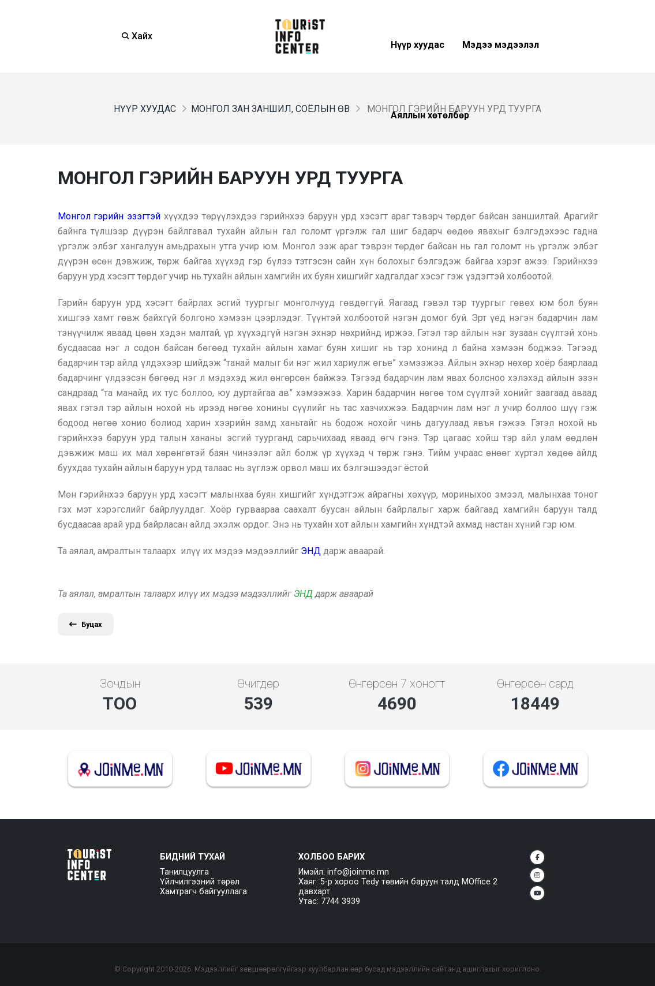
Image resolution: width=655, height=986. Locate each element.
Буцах (85, 624)
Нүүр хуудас (145, 108)
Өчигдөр (258, 683)
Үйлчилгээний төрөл (199, 882)
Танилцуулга (184, 872)
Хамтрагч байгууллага (203, 892)
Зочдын (120, 683)
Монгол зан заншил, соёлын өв (270, 108)
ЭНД (303, 593)
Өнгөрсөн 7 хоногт (397, 683)
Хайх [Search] (137, 36)
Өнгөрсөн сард (535, 683)
